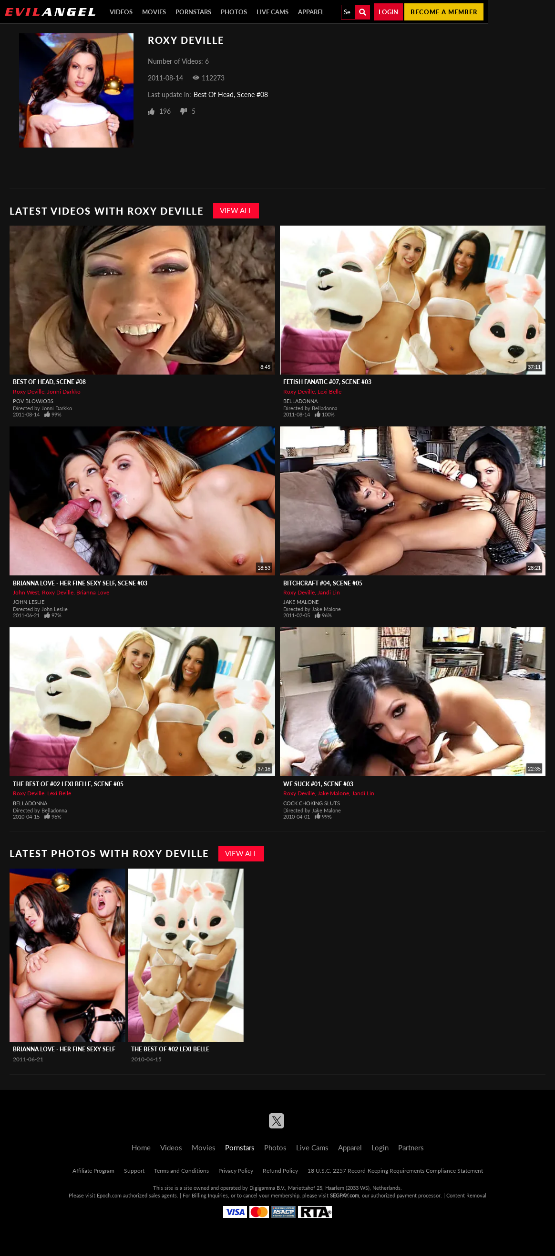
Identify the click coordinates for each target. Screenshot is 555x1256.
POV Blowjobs (33, 401)
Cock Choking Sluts (311, 803)
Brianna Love (92, 592)
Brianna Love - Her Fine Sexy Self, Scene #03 (80, 583)
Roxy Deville (28, 391)
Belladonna (300, 401)
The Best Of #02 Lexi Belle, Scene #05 (68, 784)
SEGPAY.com (344, 1195)
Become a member (444, 12)
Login (388, 12)
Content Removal (466, 1195)
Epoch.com (109, 1195)
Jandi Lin (329, 592)
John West (26, 592)
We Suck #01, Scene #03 (318, 784)
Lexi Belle (329, 391)
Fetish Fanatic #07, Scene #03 (327, 382)
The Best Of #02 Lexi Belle (170, 1049)
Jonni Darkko (64, 391)
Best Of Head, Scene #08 (231, 94)
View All (236, 210)
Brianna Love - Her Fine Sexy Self (64, 1049)
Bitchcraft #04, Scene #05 (322, 583)
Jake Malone (301, 602)
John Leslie (28, 602)
